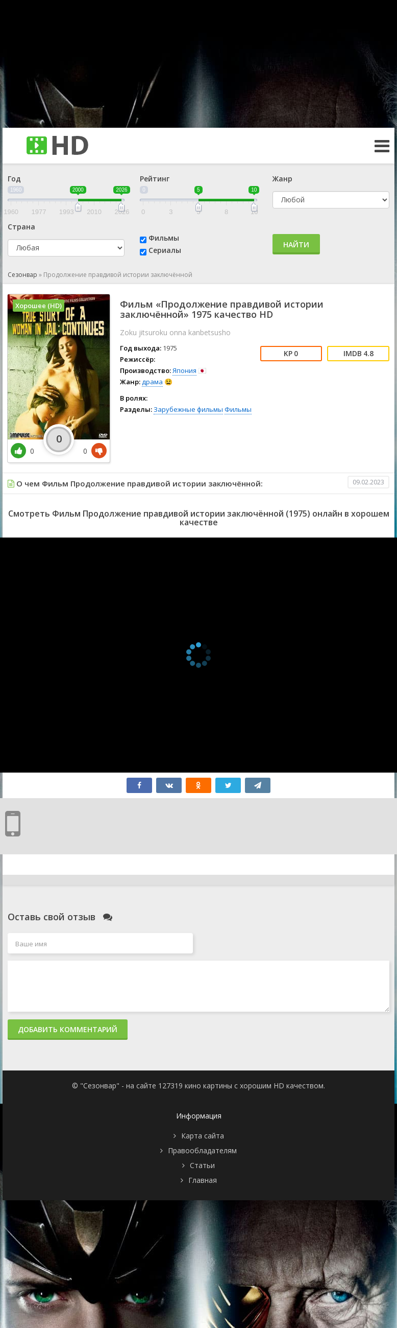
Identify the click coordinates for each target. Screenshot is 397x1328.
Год (14, 178)
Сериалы (164, 250)
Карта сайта (202, 1135)
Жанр (282, 178)
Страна (21, 226)
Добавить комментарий (67, 1029)
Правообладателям (202, 1150)
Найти (296, 244)
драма (152, 381)
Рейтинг (154, 178)
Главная (202, 1180)
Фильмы (163, 238)
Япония (184, 370)
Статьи (202, 1165)
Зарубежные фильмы (188, 409)
